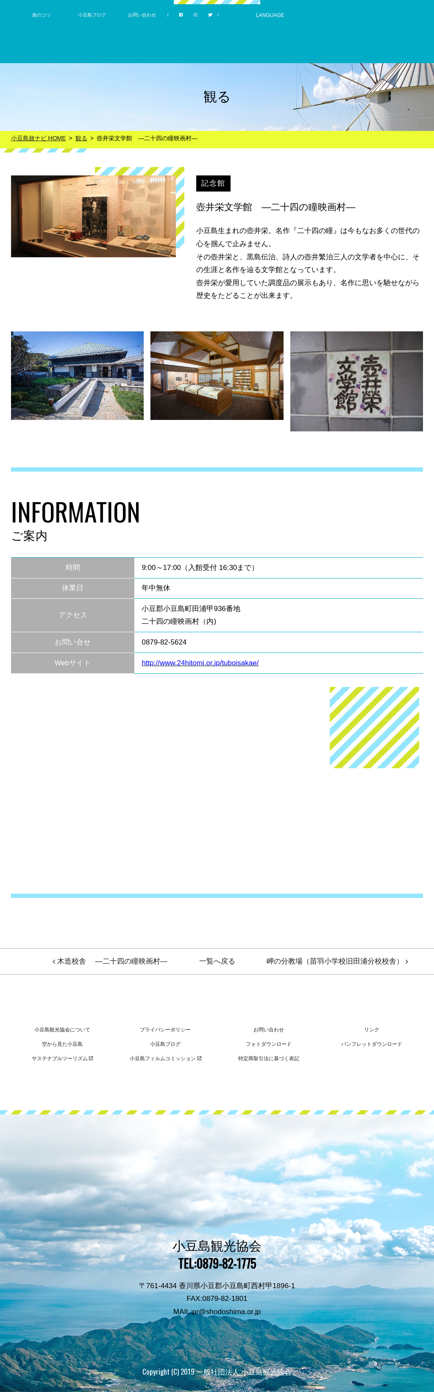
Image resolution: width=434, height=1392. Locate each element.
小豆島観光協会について (62, 1030)
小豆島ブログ (92, 14)
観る (81, 138)
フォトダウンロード (269, 1044)
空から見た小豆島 (62, 1044)
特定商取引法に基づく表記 (268, 1058)
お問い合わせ (142, 14)
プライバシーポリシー (165, 1030)
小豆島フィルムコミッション (165, 1058)
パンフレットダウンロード (371, 1044)
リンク (371, 1030)
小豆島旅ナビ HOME (38, 138)
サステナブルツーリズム (62, 1058)
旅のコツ (41, 14)
